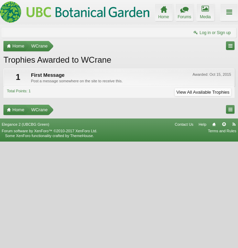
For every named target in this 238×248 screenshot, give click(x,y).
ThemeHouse (81, 242)
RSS (233, 230)
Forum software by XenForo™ (49, 237)
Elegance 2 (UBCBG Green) (25, 231)
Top (223, 230)
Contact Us (184, 231)
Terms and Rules (222, 237)
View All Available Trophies (202, 92)
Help (202, 231)
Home (214, 230)
